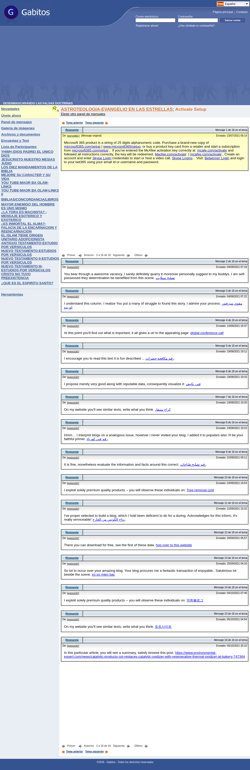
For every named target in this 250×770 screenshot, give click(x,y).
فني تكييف (193, 384)
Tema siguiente (97, 122)
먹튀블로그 (195, 600)
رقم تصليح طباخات (193, 464)
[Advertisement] (95, 65)
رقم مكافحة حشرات (160, 358)
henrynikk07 (73, 135)
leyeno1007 (73, 267)
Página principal (223, 11)
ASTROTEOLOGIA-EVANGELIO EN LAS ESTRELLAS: (117, 109)
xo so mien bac (103, 574)
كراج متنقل (163, 409)
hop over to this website (174, 545)
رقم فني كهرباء (97, 439)
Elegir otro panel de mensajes (83, 114)
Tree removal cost (200, 490)
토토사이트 (163, 627)
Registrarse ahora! (147, 25)
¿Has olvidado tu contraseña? (196, 25)
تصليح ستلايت (165, 278)
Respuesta (72, 130)
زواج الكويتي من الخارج (109, 519)
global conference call (206, 333)
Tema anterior (72, 122)
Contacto (242, 11)
